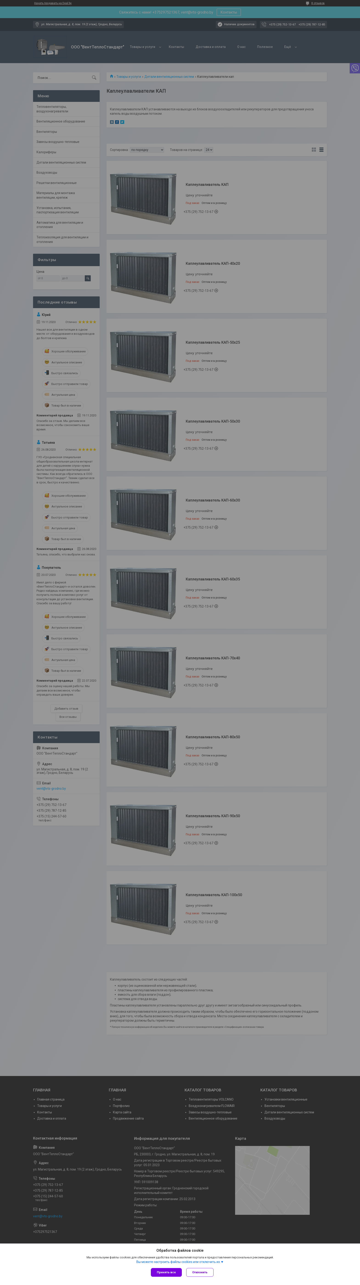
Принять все (166, 1272)
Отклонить (200, 1272)
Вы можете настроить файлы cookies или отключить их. (178, 1262)
